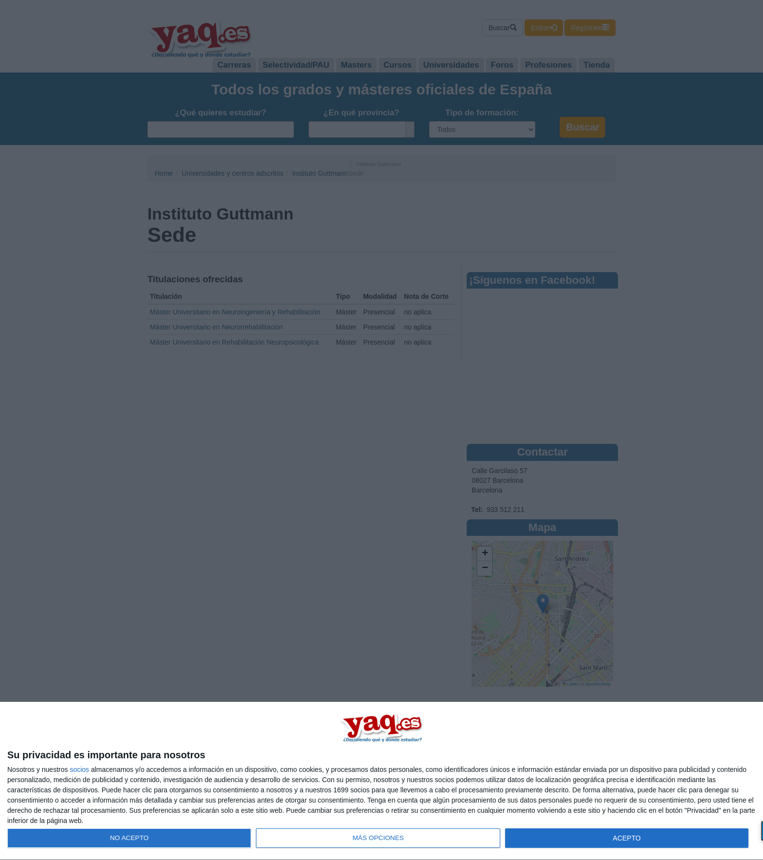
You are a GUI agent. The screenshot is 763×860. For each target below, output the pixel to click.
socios (79, 769)
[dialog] (381, 781)
